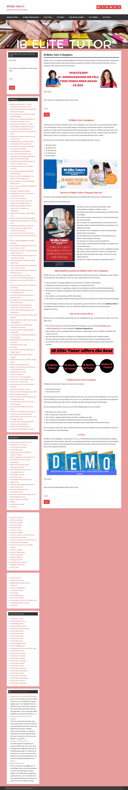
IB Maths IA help (67, 407)
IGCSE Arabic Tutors (16, 641)
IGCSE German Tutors (17, 636)
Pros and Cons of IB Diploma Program (22, 429)
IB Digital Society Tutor (17, 564)
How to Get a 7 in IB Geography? (20, 377)
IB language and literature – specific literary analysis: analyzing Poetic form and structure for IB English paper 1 (22, 126)
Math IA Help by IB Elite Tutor (19, 364)
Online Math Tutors (16, 450)
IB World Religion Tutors (18, 497)
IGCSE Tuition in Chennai (18, 668)
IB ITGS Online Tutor (16, 487)
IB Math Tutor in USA (17, 580)
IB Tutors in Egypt (15, 525)
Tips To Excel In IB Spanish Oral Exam (22, 233)
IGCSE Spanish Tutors (17, 633)
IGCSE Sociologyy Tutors (18, 646)
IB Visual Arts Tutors (16, 492)
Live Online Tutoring (16, 590)
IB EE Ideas (13, 347)
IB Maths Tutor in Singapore (19, 542)
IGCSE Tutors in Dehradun (18, 675)
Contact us (13, 507)
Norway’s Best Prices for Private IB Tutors (23, 600)
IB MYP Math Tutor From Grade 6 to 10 (22, 457)
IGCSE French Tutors (16, 638)
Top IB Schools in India (17, 504)
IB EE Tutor (107, 17)
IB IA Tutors (48, 17)
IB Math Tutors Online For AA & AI (21, 442)
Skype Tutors (14, 482)
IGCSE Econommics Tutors (18, 626)
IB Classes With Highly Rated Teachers (22, 484)
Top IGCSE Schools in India (18, 344)
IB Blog (12, 502)
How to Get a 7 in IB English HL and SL (22, 379)
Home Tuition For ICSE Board (19, 499)
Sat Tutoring (94, 17)
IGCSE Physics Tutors (16, 618)
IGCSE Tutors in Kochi (17, 673)
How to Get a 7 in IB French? (19, 382)
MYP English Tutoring (17, 474)
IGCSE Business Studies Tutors (19, 628)
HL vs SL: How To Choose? (18, 198)
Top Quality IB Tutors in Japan (19, 603)
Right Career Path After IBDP (19, 159)
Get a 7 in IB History (16, 374)
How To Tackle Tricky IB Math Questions (22, 218)
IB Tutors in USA (15, 578)
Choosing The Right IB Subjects (20, 191)
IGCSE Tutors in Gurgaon (18, 653)
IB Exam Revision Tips (17, 763)
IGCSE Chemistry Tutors (17, 621)
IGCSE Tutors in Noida (17, 663)
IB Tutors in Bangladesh (17, 588)
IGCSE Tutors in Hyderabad (18, 670)
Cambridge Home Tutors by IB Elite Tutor (23, 648)
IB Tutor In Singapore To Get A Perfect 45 (23, 540)
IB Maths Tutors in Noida (18, 372)
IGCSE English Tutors (16, 631)
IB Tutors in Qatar (15, 527)
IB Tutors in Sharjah (16, 522)
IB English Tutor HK (16, 560)
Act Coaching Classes (17, 595)
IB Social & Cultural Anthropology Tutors (23, 494)
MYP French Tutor (16, 477)
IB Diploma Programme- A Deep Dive (22, 225)
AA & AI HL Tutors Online (18, 447)
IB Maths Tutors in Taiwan (18, 562)
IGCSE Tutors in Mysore (17, 680)
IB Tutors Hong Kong (16, 555)
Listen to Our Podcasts (19, 692)
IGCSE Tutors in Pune (17, 665)
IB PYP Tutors (14, 567)
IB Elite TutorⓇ (18, 5)
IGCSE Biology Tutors (17, 623)
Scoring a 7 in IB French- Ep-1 (19, 741)
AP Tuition (61, 17)
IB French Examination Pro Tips (20, 389)
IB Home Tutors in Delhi (31, 17)
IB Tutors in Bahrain (16, 520)
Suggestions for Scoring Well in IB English (23, 696)
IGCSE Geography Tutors (18, 643)
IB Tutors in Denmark (17, 598)
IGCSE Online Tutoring (77, 17)
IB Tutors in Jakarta (16, 550)
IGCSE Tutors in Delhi (17, 651)
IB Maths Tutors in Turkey (18, 537)
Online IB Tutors (13, 17)
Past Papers (14, 605)
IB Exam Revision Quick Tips (19, 394)
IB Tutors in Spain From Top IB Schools (22, 535)
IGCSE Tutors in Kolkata (17, 658)
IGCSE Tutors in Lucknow (18, 661)
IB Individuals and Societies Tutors (21, 479)
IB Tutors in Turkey (16, 530)
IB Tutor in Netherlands (17, 552)
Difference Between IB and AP (20, 426)
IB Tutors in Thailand (16, 517)
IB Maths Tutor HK (16, 557)
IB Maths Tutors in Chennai (18, 445)
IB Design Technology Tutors (19, 489)
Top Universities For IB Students (20, 151)
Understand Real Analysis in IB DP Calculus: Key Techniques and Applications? (21, 208)
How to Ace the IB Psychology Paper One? (23, 392)
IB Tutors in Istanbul (16, 532)
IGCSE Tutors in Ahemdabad (19, 678)
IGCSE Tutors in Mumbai (18, 656)
